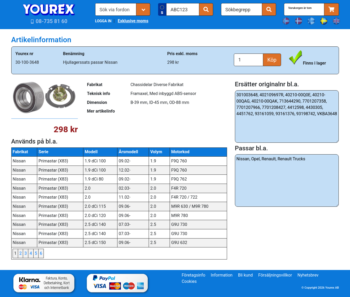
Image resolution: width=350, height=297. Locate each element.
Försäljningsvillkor (275, 275)
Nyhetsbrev (308, 275)
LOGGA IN (103, 21)
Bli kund (245, 275)
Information (222, 275)
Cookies (189, 281)
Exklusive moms (133, 20)
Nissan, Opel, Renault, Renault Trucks (287, 180)
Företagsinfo (193, 275)
